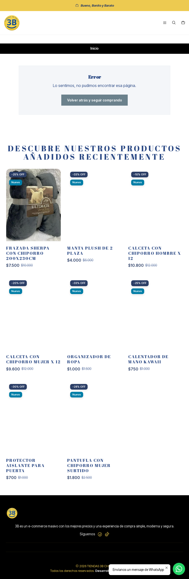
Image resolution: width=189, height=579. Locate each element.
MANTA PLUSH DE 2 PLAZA (90, 259)
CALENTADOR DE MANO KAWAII (148, 368)
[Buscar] (174, 23)
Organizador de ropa (89, 368)
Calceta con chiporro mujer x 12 (33, 368)
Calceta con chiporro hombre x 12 (154, 262)
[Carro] (183, 23)
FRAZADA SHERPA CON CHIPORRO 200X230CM (28, 262)
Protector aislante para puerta (25, 474)
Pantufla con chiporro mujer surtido (89, 474)
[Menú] (165, 23)
